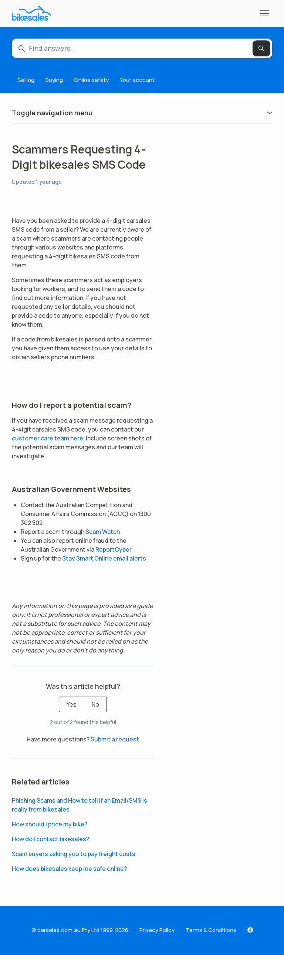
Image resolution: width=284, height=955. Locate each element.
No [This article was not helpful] (95, 704)
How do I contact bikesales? (50, 839)
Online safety (91, 80)
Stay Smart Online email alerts (104, 558)
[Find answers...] (142, 48)
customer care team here (47, 438)
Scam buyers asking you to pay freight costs (73, 854)
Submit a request (115, 739)
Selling (25, 80)
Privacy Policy (157, 930)
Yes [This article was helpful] (72, 704)
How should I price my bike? (49, 824)
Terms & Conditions (211, 930)
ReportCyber (113, 549)
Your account (137, 80)
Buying (54, 80)
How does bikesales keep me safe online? (69, 869)
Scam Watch (102, 532)
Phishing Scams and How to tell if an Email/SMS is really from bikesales (79, 804)
